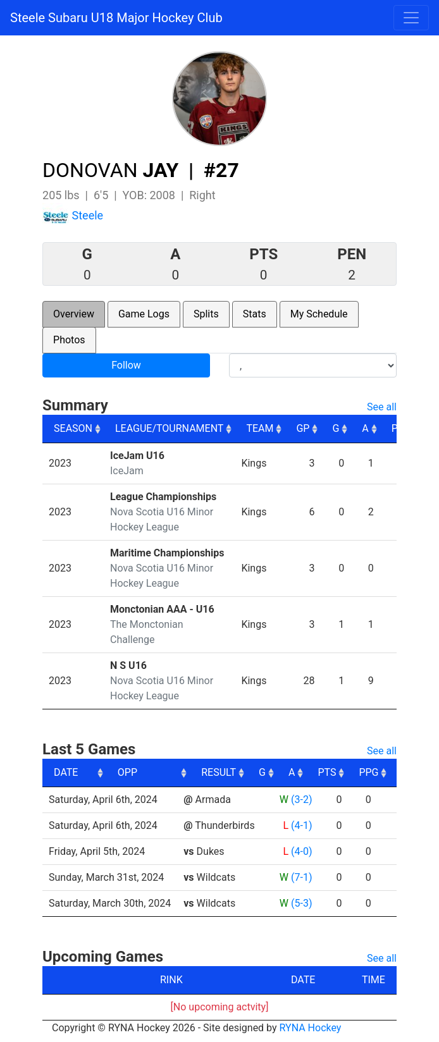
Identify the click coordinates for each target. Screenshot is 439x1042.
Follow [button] (126, 365)
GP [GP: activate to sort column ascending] (302, 428)
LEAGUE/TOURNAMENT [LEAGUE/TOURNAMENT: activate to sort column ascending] (169, 428)
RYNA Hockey (311, 1028)
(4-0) (301, 851)
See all (382, 407)
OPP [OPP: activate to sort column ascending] (198, 772)
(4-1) (301, 825)
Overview (73, 314)
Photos (69, 340)
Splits (206, 314)
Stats (254, 314)
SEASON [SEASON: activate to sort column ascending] (73, 428)
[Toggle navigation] (411, 17)
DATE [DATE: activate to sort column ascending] (66, 772)
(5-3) (301, 903)
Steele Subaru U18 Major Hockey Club (116, 17)
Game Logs (144, 314)
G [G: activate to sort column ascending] (335, 428)
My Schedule (319, 314)
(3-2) (301, 800)
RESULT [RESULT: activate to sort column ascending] (290, 772)
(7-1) (301, 877)
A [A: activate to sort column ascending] (365, 428)
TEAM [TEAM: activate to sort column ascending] (259, 428)
